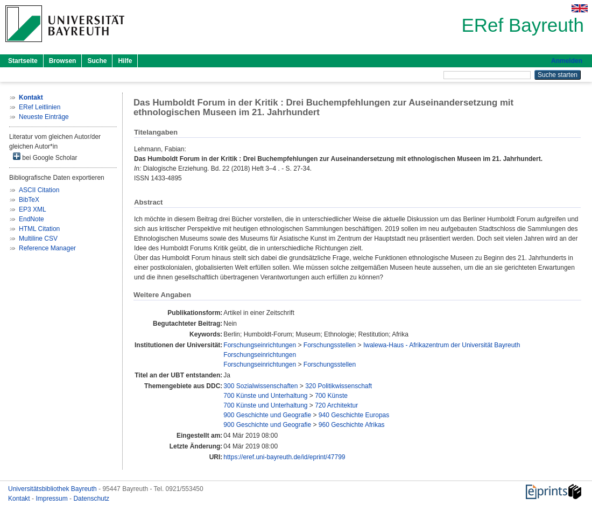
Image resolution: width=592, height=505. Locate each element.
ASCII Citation (39, 190)
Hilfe (125, 61)
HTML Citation (39, 229)
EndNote (31, 219)
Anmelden (566, 61)
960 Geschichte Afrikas (352, 425)
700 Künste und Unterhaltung (265, 395)
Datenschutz (91, 498)
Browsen (62, 61)
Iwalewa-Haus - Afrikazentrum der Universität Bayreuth (441, 345)
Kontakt (20, 498)
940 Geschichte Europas (354, 415)
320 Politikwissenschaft (338, 386)
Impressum (52, 498)
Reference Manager (47, 248)
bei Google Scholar (45, 157)
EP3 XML (32, 209)
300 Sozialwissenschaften (260, 386)
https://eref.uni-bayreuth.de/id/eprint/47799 (284, 457)
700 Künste (331, 395)
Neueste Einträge (44, 117)
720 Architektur (336, 405)
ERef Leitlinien (39, 107)
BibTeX (29, 200)
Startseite (23, 61)
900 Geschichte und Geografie (267, 415)
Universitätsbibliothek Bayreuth (53, 489)
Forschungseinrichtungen (259, 345)
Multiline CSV (38, 238)
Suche (97, 61)
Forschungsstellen (330, 345)
